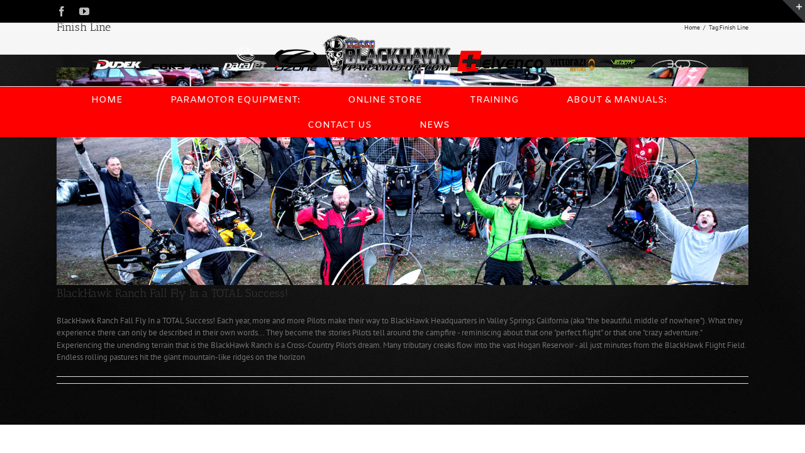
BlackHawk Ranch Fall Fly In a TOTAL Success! (172, 293)
